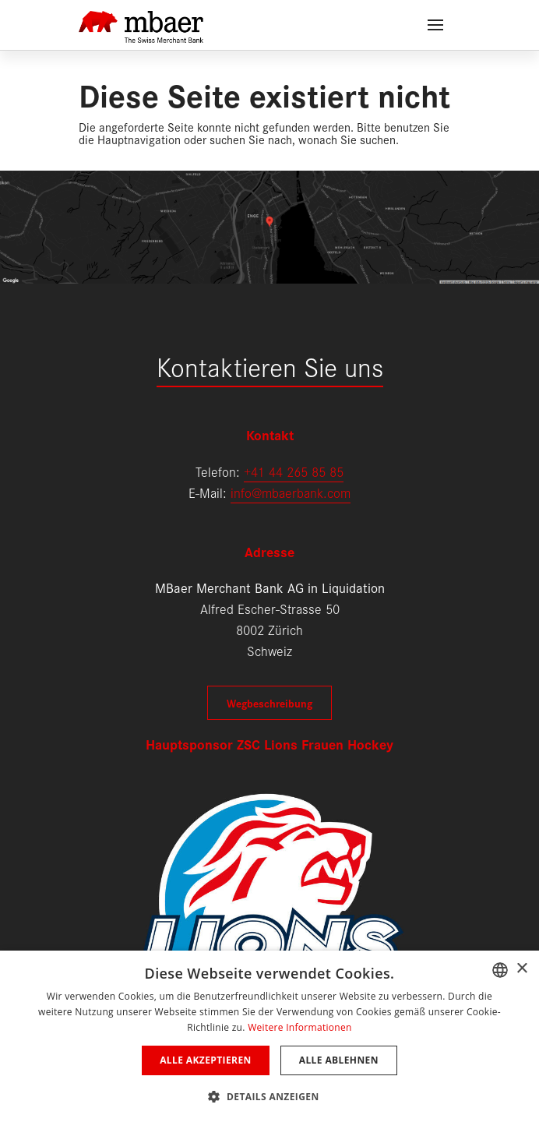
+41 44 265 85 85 (293, 471)
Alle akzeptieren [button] (206, 1060)
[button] (269, 1095)
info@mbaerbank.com (291, 492)
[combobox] (500, 970)
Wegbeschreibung (269, 703)
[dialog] (269, 1036)
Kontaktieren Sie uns (270, 365)
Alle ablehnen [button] (339, 1060)
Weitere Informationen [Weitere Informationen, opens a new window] (300, 1027)
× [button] (521, 969)
